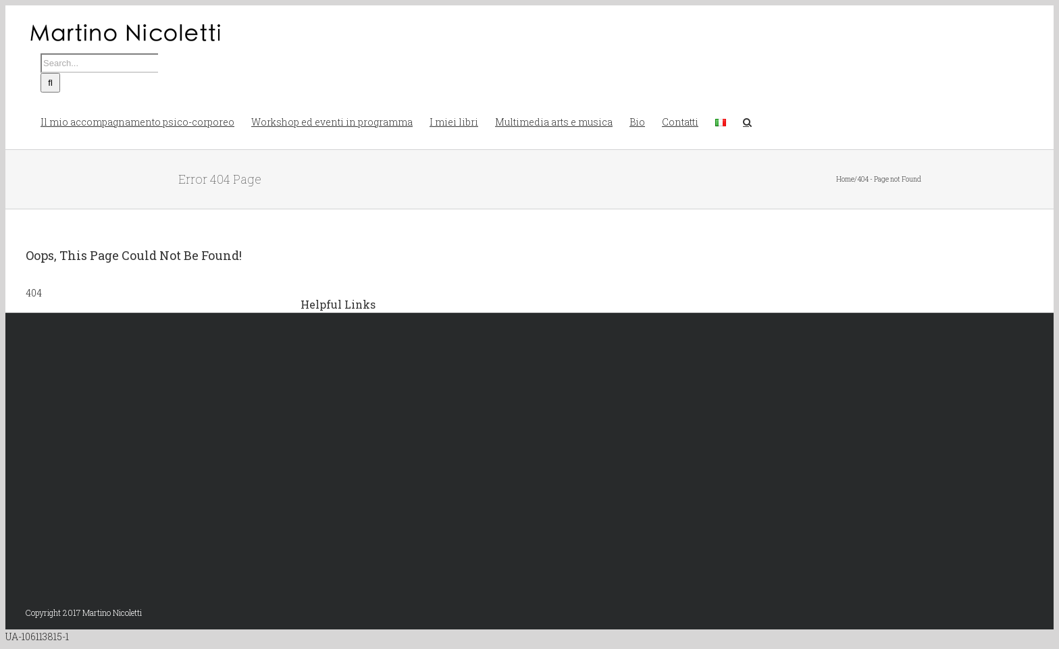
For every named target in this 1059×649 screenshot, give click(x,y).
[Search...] (99, 63)
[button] (747, 121)
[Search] (50, 83)
